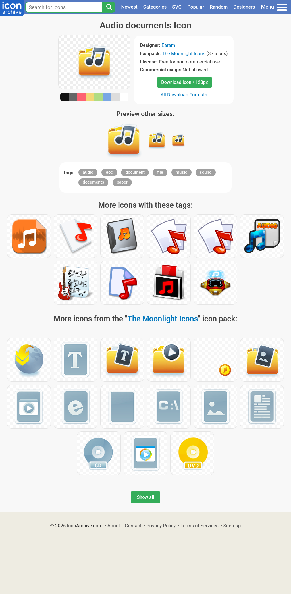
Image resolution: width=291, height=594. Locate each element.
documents (93, 182)
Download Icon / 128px (184, 82)
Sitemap (232, 525)
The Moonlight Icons (183, 53)
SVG (177, 7)
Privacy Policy (161, 525)
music (181, 172)
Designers (244, 7)
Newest (129, 7)
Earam (168, 45)
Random (219, 7)
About (113, 525)
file (160, 172)
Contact (133, 525)
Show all (145, 497)
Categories (155, 7)
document (135, 172)
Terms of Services (199, 525)
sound (205, 172)
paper (122, 182)
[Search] (108, 7)
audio (88, 172)
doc (109, 172)
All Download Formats (184, 94)
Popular (195, 7)
